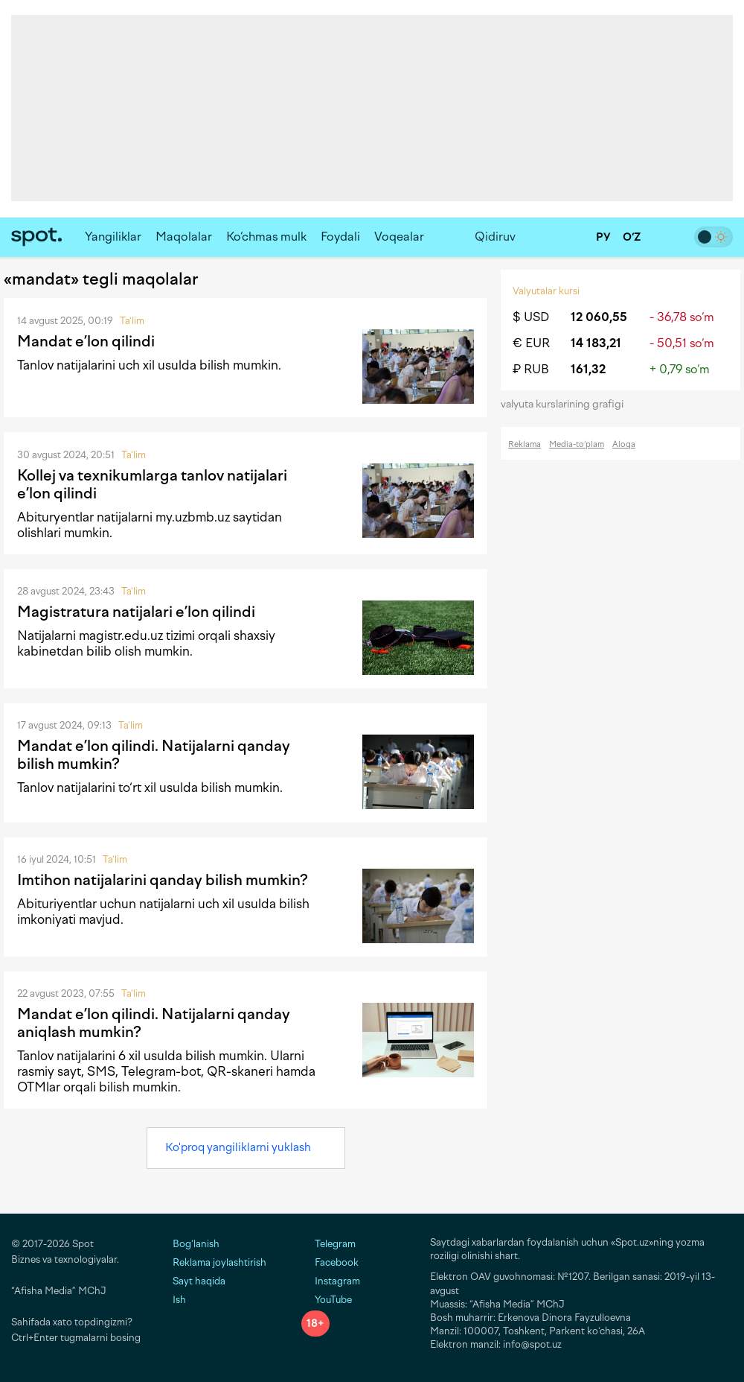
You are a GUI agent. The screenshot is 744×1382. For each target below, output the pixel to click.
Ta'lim (132, 320)
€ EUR (531, 343)
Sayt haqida (199, 1281)
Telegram (328, 1243)
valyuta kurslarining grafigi (567, 404)
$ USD (531, 317)
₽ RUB (531, 369)
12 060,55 (599, 317)
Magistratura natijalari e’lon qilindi (136, 612)
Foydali (340, 236)
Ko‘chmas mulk (266, 236)
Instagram (330, 1281)
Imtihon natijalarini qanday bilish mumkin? (162, 880)
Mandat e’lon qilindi (86, 341)
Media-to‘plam (576, 444)
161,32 (588, 369)
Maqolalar (183, 236)
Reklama (524, 444)
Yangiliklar (113, 236)
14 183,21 (596, 343)
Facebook (330, 1262)
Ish (179, 1299)
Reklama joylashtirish (219, 1262)
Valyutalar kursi (546, 291)
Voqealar (399, 236)
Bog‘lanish (196, 1243)
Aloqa (623, 444)
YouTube (326, 1299)
